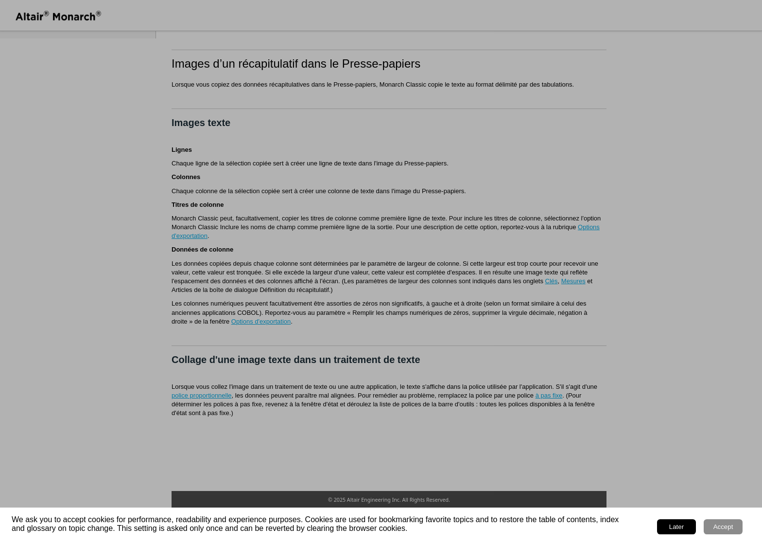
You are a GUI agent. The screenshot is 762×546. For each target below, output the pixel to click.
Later (676, 526)
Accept (723, 526)
